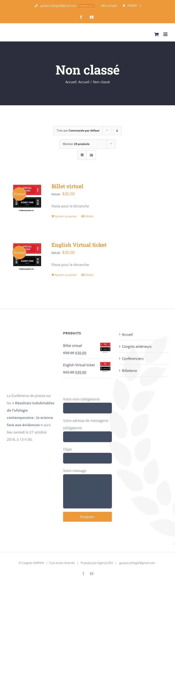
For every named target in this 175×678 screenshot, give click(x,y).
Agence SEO (105, 563)
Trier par (78, 130)
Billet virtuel (67, 186)
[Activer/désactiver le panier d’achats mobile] (156, 34)
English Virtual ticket (78, 244)
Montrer (76, 144)
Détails (89, 216)
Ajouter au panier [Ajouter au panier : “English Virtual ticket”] (66, 275)
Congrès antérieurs (137, 346)
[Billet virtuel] (27, 197)
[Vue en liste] (91, 155)
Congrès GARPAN (33, 563)
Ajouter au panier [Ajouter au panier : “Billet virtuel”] (66, 216)
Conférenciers (133, 358)
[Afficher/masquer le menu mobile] (165, 34)
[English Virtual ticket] (27, 256)
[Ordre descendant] (117, 130)
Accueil (127, 334)
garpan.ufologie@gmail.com (137, 563)
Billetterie (129, 370)
